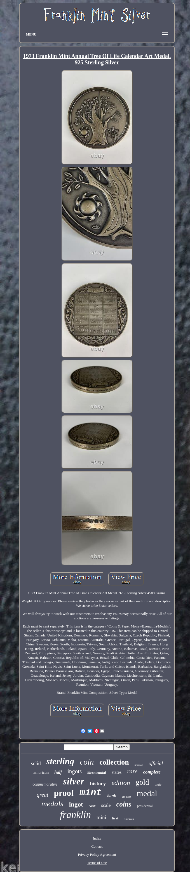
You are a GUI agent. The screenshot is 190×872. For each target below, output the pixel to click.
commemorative (44, 784)
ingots (74, 771)
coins (123, 804)
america (129, 819)
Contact (96, 846)
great (42, 795)
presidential (145, 806)
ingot (76, 804)
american (41, 772)
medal (147, 793)
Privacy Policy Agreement (97, 854)
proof (64, 793)
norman (139, 765)
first (115, 818)
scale (106, 805)
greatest (126, 796)
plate (158, 784)
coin (87, 761)
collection (114, 762)
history (98, 783)
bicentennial (96, 772)
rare (132, 771)
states (117, 772)
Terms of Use (97, 863)
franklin (75, 814)
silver (74, 781)
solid (36, 763)
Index (97, 838)
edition (120, 782)
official (156, 763)
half (58, 772)
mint (90, 793)
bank (111, 795)
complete (151, 772)
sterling (60, 761)
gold (142, 782)
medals (52, 803)
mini (101, 817)
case (92, 806)
